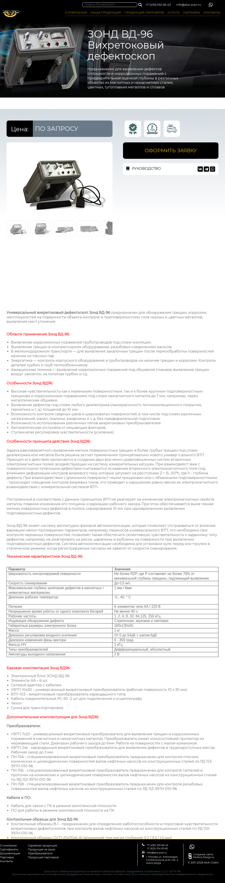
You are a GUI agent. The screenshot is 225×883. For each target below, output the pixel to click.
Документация (10, 853)
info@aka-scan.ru (188, 4)
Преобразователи (40, 853)
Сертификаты (9, 849)
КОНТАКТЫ (212, 12)
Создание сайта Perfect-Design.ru (203, 856)
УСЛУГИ (173, 12)
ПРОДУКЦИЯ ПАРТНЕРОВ (144, 12)
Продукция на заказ (41, 849)
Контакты (6, 861)
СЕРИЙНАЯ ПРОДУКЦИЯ (75, 103)
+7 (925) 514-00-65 (157, 848)
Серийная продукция (42, 845)
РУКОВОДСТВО (143, 168)
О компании (8, 845)
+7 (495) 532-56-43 (158, 4)
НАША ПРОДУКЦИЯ (106, 12)
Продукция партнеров (43, 857)
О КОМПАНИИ (76, 12)
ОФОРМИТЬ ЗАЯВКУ (171, 151)
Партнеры (7, 857)
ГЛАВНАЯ (13, 103)
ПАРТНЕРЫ (191, 12)
